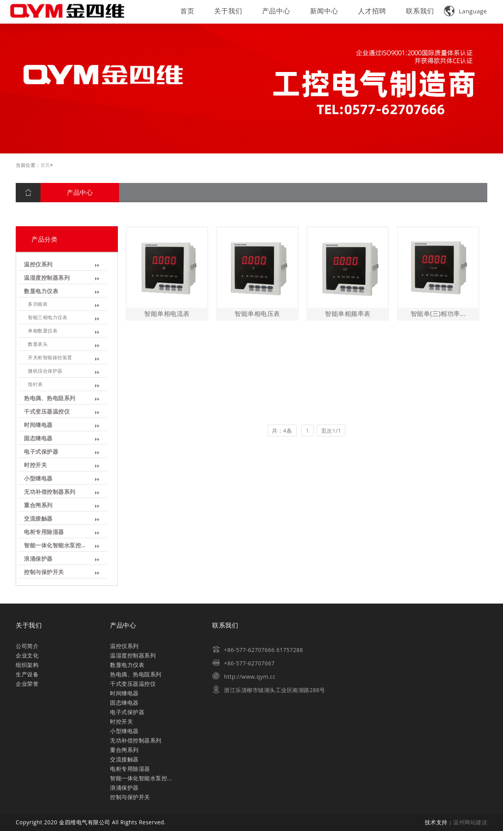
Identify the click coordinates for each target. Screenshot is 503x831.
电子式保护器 (41, 452)
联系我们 (420, 10)
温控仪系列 (38, 265)
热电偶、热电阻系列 (49, 398)
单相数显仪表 (42, 331)
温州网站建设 (470, 822)
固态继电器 (38, 438)
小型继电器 (38, 479)
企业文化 (27, 655)
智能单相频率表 (350, 313)
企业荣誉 (27, 683)
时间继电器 (38, 425)
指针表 (35, 384)
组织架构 (27, 664)
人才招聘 (372, 10)
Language (465, 11)
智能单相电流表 (170, 313)
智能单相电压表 (260, 313)
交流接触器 (38, 519)
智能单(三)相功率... (440, 313)
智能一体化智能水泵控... (54, 545)
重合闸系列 (38, 505)
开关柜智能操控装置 (50, 357)
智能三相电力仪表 (47, 317)
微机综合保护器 (45, 371)
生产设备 (27, 674)
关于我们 (228, 10)
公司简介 (27, 646)
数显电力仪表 (41, 291)
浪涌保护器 (38, 559)
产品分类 (44, 239)
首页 (187, 10)
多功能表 (37, 304)
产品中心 (276, 10)
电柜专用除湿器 (43, 532)
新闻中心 (324, 10)
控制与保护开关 (43, 572)
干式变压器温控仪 (46, 412)
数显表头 (37, 344)
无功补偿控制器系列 (49, 492)
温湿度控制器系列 (46, 278)
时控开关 (35, 465)
